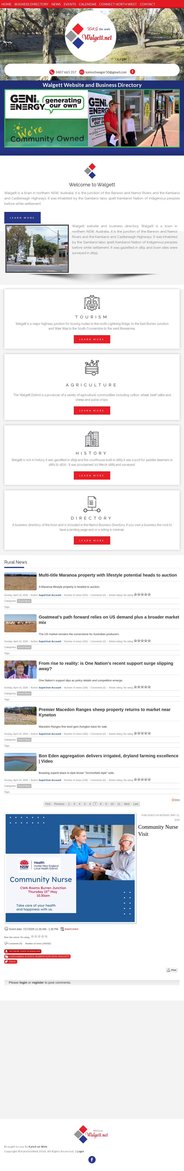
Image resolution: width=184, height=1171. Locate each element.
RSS (176, 800)
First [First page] (47, 803)
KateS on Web (38, 1146)
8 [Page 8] (101, 803)
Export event (71, 929)
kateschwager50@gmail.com (106, 72)
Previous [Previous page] (59, 803)
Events (29, 956)
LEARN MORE (22, 217)
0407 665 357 (66, 72)
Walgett (63, 956)
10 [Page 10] (112, 803)
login (23, 982)
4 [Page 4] (79, 803)
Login (80, 1151)
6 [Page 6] (90, 803)
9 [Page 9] (106, 803)
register (38, 982)
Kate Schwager (30, 951)
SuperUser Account (50, 595)
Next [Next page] (127, 803)
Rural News (24, 601)
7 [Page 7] (95, 803)
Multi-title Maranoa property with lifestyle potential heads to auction (108, 575)
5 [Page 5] (85, 803)
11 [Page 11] (119, 803)
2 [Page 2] (69, 803)
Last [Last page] (135, 803)
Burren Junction (46, 956)
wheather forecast (47, 1113)
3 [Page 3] (74, 803)
